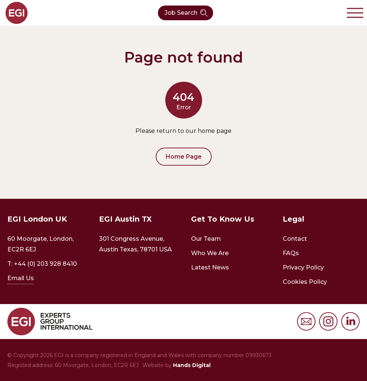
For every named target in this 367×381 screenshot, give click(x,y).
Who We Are (210, 253)
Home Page (184, 156)
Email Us (20, 278)
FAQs (291, 253)
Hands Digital (192, 365)
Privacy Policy (303, 267)
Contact (295, 238)
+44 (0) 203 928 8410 (45, 263)
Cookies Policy (305, 281)
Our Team (206, 238)
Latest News (210, 267)
